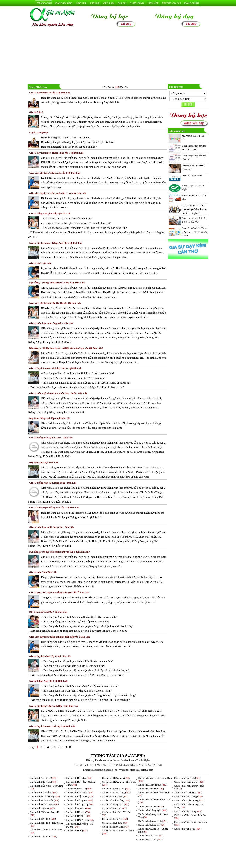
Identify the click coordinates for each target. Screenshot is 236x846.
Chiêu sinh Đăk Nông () (79, 792)
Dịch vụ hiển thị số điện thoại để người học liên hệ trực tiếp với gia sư (194, 209)
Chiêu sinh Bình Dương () (45, 796)
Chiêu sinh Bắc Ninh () (43, 781)
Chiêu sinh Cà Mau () (42, 808)
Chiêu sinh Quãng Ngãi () (152, 810)
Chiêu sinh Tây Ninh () (187, 778)
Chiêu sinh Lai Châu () (115, 796)
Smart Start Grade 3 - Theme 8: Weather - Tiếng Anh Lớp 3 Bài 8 (195, 232)
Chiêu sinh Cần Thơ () (43, 819)
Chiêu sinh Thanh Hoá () (188, 792)
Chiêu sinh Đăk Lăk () (79, 788)
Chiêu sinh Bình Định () (43, 792)
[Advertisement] (118, 56)
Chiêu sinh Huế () (77, 830)
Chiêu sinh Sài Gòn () (150, 835)
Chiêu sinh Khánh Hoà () (116, 788)
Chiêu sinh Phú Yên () (151, 806)
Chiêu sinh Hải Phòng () (80, 819)
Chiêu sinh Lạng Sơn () (115, 804)
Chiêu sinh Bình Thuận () (44, 804)
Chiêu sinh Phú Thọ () (151, 788)
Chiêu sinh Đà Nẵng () (79, 778)
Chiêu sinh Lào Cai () (114, 808)
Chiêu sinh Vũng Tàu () (187, 828)
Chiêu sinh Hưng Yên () (116, 778)
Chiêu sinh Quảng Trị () (151, 824)
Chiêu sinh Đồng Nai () (79, 800)
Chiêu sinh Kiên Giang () (116, 792)
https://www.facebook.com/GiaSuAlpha (128, 760)
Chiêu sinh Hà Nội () (78, 812)
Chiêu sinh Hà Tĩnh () (78, 816)
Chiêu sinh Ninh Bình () (115, 826)
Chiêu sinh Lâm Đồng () (116, 800)
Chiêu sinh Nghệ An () (115, 822)
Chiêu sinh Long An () (115, 819)
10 (70, 747)
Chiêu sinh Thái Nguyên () (189, 781)
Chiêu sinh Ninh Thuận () (152, 784)
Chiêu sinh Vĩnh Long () (188, 811)
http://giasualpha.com (141, 769)
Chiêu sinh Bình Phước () (44, 800)
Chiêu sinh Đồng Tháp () (80, 804)
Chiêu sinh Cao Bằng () (43, 836)
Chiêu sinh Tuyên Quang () (189, 800)
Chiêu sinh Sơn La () (150, 839)
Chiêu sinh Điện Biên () (79, 796)
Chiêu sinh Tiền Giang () (188, 796)
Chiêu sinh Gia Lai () (78, 808)
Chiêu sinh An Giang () (43, 778)
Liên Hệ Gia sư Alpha (192, 175)
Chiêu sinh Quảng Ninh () (153, 821)
